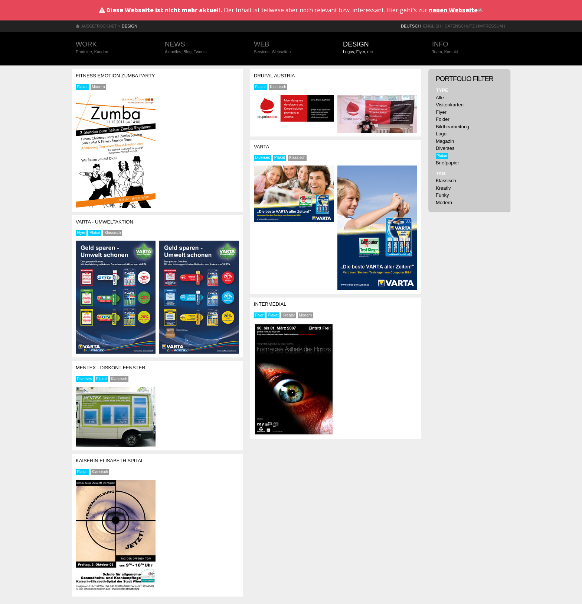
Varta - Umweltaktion (104, 222)
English (432, 26)
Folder (442, 119)
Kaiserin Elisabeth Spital (110, 460)
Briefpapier (447, 163)
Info (469, 48)
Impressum (490, 26)
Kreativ (289, 315)
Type (442, 90)
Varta (261, 147)
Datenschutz (460, 26)
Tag (440, 173)
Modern (98, 87)
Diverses (84, 379)
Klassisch (113, 233)
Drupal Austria (274, 75)
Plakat (82, 87)
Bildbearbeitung (452, 126)
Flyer (81, 233)
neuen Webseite (455, 10)
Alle (440, 97)
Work (113, 48)
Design (129, 26)
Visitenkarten (450, 104)
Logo (441, 133)
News (202, 48)
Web (291, 48)
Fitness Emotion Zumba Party (115, 75)
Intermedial (270, 304)
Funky (442, 195)
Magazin (445, 141)
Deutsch (411, 26)
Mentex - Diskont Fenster (111, 367)
